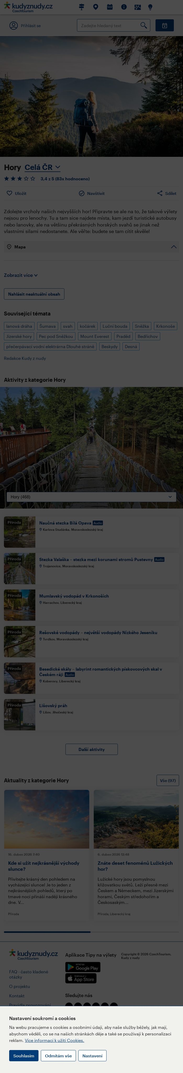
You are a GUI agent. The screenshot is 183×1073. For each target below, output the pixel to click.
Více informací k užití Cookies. (54, 1040)
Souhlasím (23, 1055)
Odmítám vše (58, 1055)
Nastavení (92, 1055)
